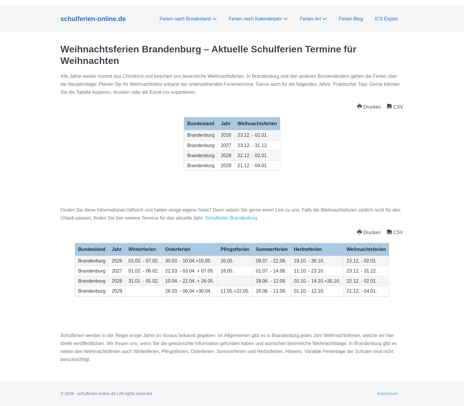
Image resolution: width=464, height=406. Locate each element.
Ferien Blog (351, 18)
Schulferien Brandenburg (231, 217)
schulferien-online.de (93, 18)
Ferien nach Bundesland (188, 18)
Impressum (387, 393)
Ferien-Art (313, 18)
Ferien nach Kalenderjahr (258, 18)
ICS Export (386, 18)
